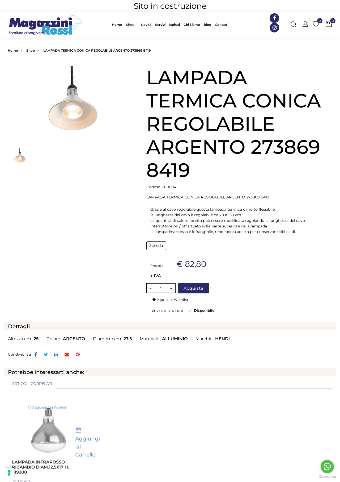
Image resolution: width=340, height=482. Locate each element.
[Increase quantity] (172, 288)
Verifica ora (168, 311)
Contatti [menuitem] (221, 25)
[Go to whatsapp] (327, 466)
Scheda (156, 245)
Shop (130, 25)
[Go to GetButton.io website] (327, 476)
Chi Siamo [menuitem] (192, 25)
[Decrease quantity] (150, 288)
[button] (73, 105)
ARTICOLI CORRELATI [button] (32, 383)
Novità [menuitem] (146, 25)
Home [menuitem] (117, 25)
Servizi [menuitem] (160, 25)
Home (13, 50)
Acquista (193, 288)
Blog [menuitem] (207, 25)
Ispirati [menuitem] (174, 25)
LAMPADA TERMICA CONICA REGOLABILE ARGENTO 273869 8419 (97, 50)
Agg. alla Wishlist (170, 300)
